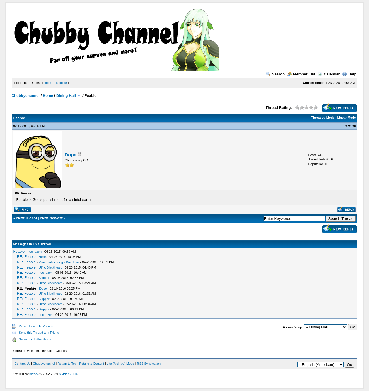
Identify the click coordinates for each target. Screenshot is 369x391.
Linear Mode (346, 117)
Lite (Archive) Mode (120, 363)
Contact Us (22, 363)
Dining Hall (66, 95)
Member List (301, 74)
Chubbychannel (26, 95)
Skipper (44, 277)
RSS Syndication (149, 363)
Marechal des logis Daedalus (59, 262)
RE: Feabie (26, 256)
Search (275, 74)
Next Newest (51, 218)
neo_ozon (35, 251)
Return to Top (66, 363)
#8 (354, 126)
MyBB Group (68, 373)
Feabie (19, 251)
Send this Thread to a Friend (39, 332)
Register (62, 82)
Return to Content (91, 363)
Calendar (329, 74)
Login (47, 82)
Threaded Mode (322, 117)
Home (48, 95)
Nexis (43, 256)
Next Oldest (26, 218)
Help (349, 74)
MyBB (33, 373)
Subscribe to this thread (35, 339)
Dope (70, 154)
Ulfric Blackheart (50, 267)
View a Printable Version (36, 326)
